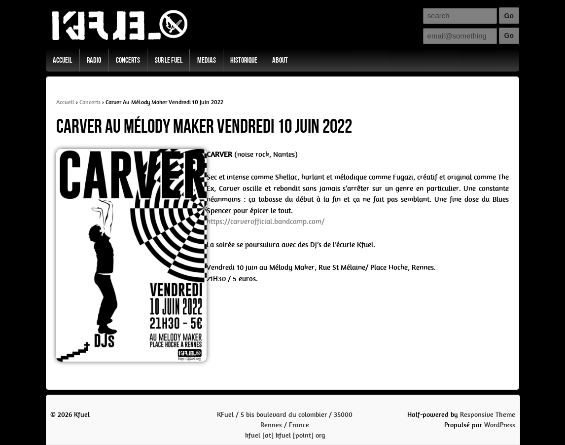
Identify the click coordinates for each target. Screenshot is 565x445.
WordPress (499, 425)
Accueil (62, 60)
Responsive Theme (487, 414)
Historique (243, 60)
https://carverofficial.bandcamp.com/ (265, 221)
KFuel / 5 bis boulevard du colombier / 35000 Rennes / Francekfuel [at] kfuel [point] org (285, 425)
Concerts (128, 60)
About (280, 60)
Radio (94, 60)
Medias (206, 60)
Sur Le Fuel (168, 60)
